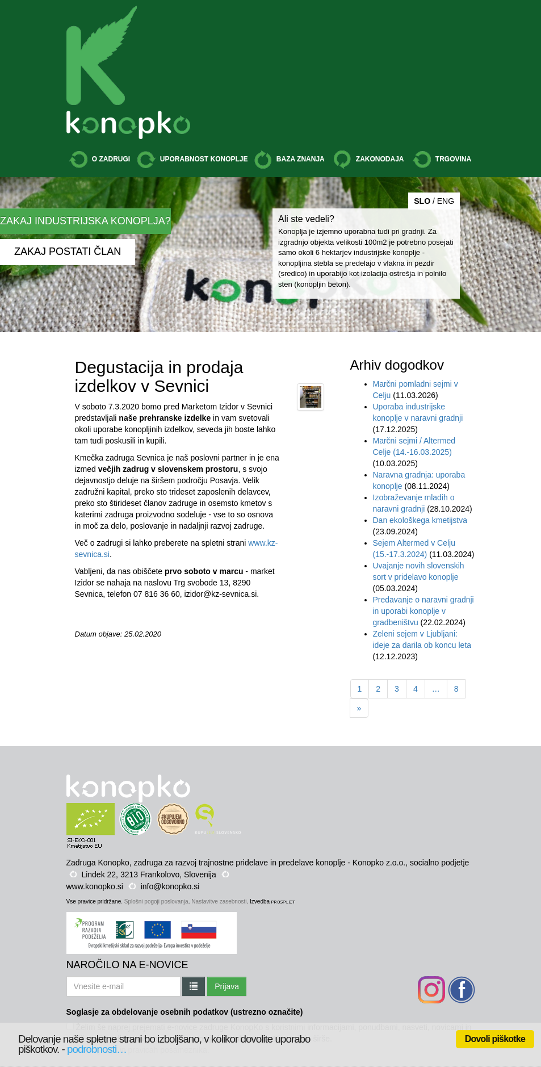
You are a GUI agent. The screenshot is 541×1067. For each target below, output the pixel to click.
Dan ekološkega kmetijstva (420, 520)
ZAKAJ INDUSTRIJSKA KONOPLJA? (85, 221)
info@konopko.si (170, 886)
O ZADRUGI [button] (100, 159)
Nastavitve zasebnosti (218, 901)
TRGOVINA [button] (442, 159)
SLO (422, 201)
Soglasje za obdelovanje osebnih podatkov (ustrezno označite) (184, 1011)
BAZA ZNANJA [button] (289, 159)
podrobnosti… (97, 1049)
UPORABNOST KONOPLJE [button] (192, 159)
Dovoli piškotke (495, 1039)
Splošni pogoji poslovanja (156, 901)
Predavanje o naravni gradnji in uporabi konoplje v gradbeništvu (423, 611)
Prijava (227, 986)
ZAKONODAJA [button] (368, 159)
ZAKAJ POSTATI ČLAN (67, 251)
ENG (445, 201)
